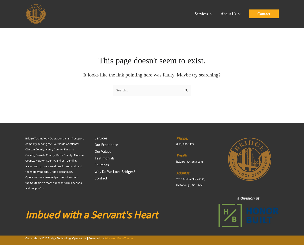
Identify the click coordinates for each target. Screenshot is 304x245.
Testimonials (105, 160)
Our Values (103, 152)
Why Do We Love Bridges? (115, 174)
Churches (102, 167)
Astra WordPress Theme (119, 238)
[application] (211, 14)
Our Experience (106, 145)
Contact (101, 181)
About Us (231, 14)
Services (205, 14)
